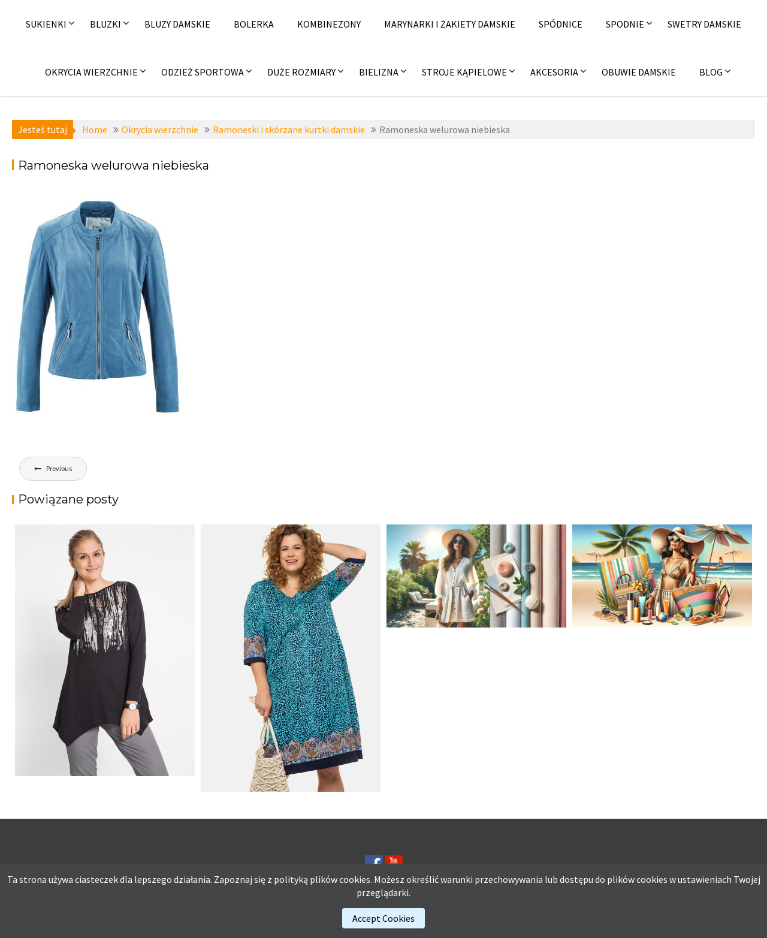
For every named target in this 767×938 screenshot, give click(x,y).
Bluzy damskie (177, 24)
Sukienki (46, 24)
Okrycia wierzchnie (91, 72)
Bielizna (378, 72)
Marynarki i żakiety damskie (449, 24)
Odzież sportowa (202, 72)
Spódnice (560, 24)
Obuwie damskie (639, 72)
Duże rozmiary (301, 72)
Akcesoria (554, 72)
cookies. (355, 879)
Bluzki (105, 24)
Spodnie (625, 24)
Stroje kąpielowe (464, 72)
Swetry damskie (704, 24)
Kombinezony (329, 24)
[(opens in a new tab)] (291, 658)
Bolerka (254, 24)
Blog (711, 72)
